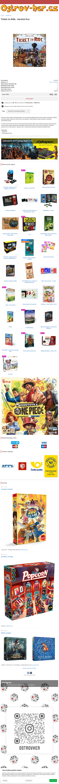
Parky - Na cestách (10, 305)
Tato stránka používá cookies (12, 770)
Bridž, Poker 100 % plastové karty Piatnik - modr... (29, 211)
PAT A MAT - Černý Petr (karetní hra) (10, 350)
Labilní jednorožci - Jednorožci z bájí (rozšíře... (48, 234)
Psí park (10, 374)
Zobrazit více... (25, 549)
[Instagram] (29, 728)
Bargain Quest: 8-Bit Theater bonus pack (10, 234)
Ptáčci (10, 327)
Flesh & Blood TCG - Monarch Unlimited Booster (29, 281)
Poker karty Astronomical (29, 304)
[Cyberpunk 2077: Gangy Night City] (29, 149)
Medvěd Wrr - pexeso (48, 210)
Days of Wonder (53, 82)
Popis (3, 111)
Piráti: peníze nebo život (29, 351)
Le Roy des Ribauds (10, 210)
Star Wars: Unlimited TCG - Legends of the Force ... (10, 188)
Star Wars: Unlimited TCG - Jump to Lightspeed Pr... (10, 257)
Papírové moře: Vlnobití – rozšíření (29, 258)
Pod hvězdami (29, 327)
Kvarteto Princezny (49, 257)
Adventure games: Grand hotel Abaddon (49, 327)
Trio (29, 234)
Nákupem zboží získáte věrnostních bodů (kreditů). (18, 106)
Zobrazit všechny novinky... (29, 668)
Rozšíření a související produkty (16, 111)
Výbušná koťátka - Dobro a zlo (49, 351)
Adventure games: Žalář (10, 281)
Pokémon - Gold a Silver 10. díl (49, 304)
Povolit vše (53, 780)
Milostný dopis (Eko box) (48, 187)
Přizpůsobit (29, 780)
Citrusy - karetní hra (29, 188)
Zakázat (5, 780)
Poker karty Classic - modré (48, 281)
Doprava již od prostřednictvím (22, 102)
